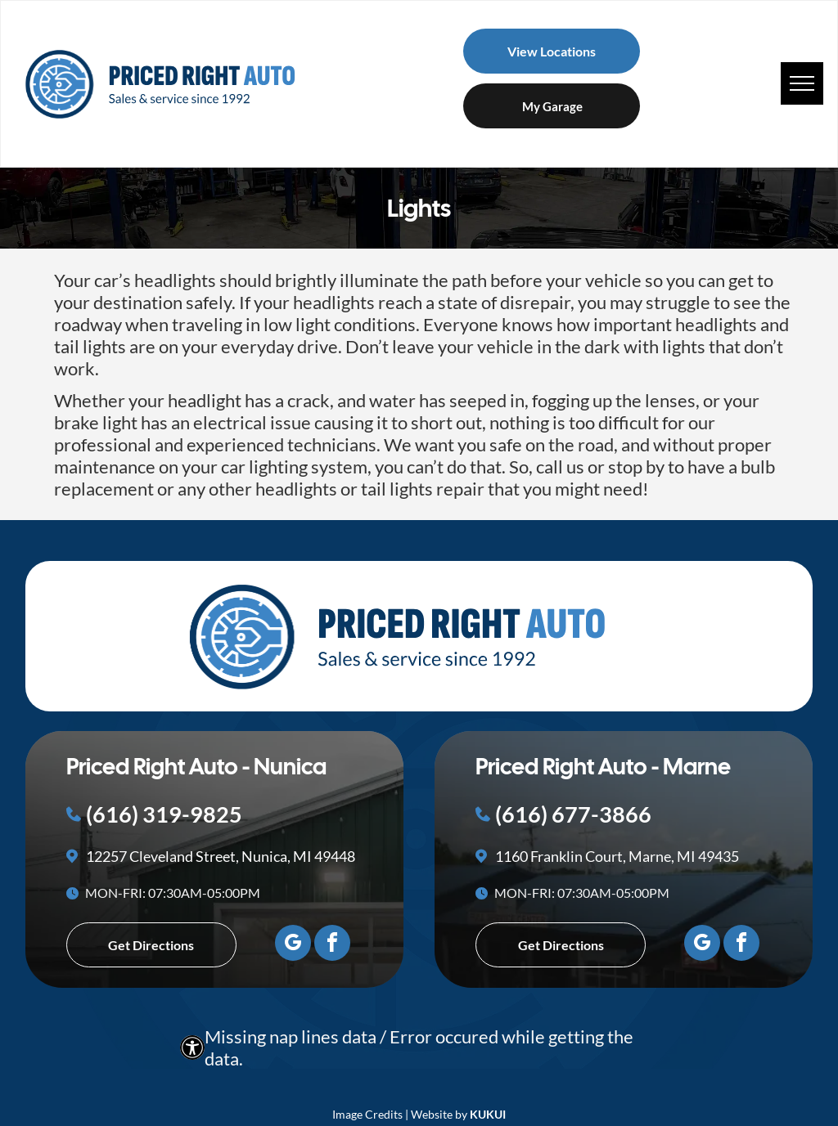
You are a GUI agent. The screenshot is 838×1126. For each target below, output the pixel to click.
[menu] (802, 83)
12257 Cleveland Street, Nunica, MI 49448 (220, 856)
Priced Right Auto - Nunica (196, 766)
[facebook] (332, 945)
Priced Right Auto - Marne (603, 766)
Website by (439, 1114)
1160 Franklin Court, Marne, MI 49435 (617, 856)
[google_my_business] (293, 945)
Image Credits (367, 1114)
